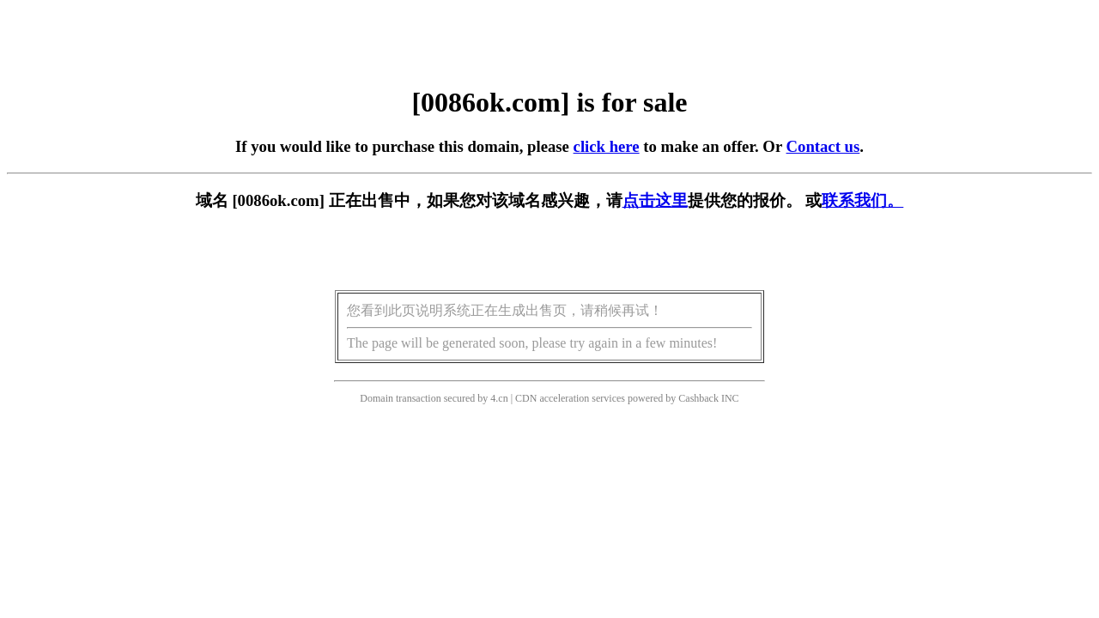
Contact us (823, 146)
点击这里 (655, 200)
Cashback (698, 398)
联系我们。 (862, 200)
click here (607, 146)
